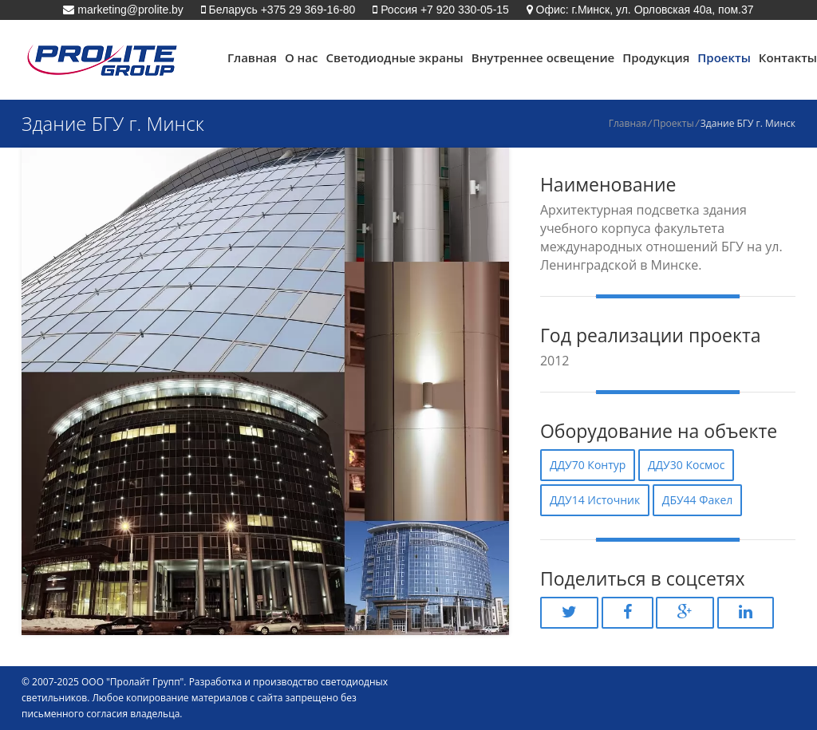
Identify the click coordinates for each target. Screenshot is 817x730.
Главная (252, 57)
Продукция (655, 57)
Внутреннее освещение (543, 57)
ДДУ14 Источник (595, 499)
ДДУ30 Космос (686, 464)
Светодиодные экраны (394, 57)
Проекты (724, 57)
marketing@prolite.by (128, 9)
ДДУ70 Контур (588, 464)
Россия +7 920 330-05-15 (443, 9)
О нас (301, 57)
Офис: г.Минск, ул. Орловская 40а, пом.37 (643, 9)
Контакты (788, 57)
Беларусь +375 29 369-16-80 (281, 9)
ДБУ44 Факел (697, 499)
